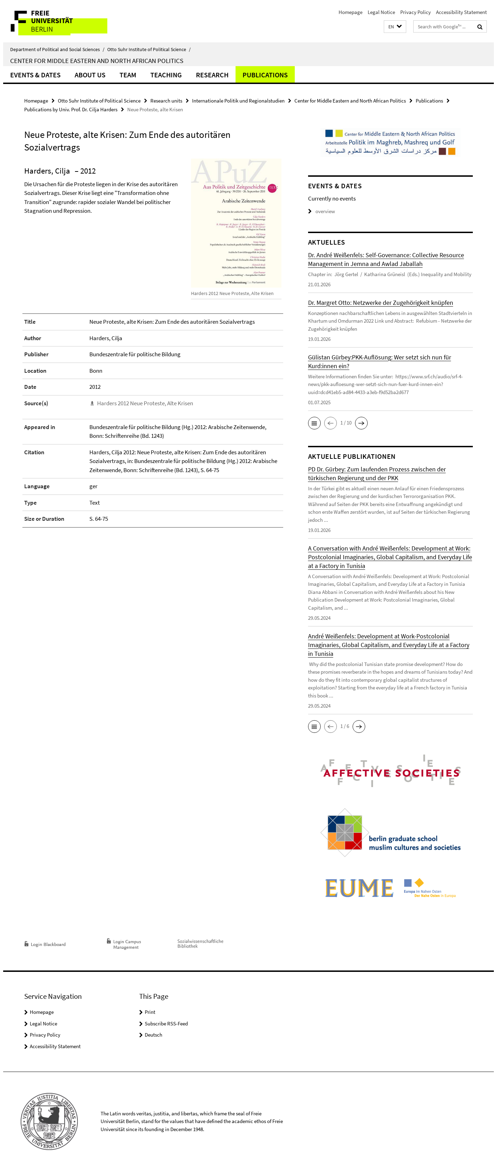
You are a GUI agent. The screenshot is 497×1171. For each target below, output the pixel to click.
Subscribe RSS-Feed (166, 1023)
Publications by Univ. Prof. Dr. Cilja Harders (70, 109)
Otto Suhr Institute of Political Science (149, 49)
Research (212, 74)
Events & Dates (35, 74)
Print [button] (150, 1012)
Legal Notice (381, 12)
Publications (265, 74)
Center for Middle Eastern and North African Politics (96, 60)
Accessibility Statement (461, 12)
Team (128, 74)
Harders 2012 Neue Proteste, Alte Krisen (145, 403)
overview (321, 211)
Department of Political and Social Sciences (57, 49)
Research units (166, 100)
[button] (395, 26)
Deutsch (153, 1034)
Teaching (166, 74)
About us (90, 74)
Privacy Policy (415, 12)
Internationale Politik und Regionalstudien (238, 100)
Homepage (350, 12)
